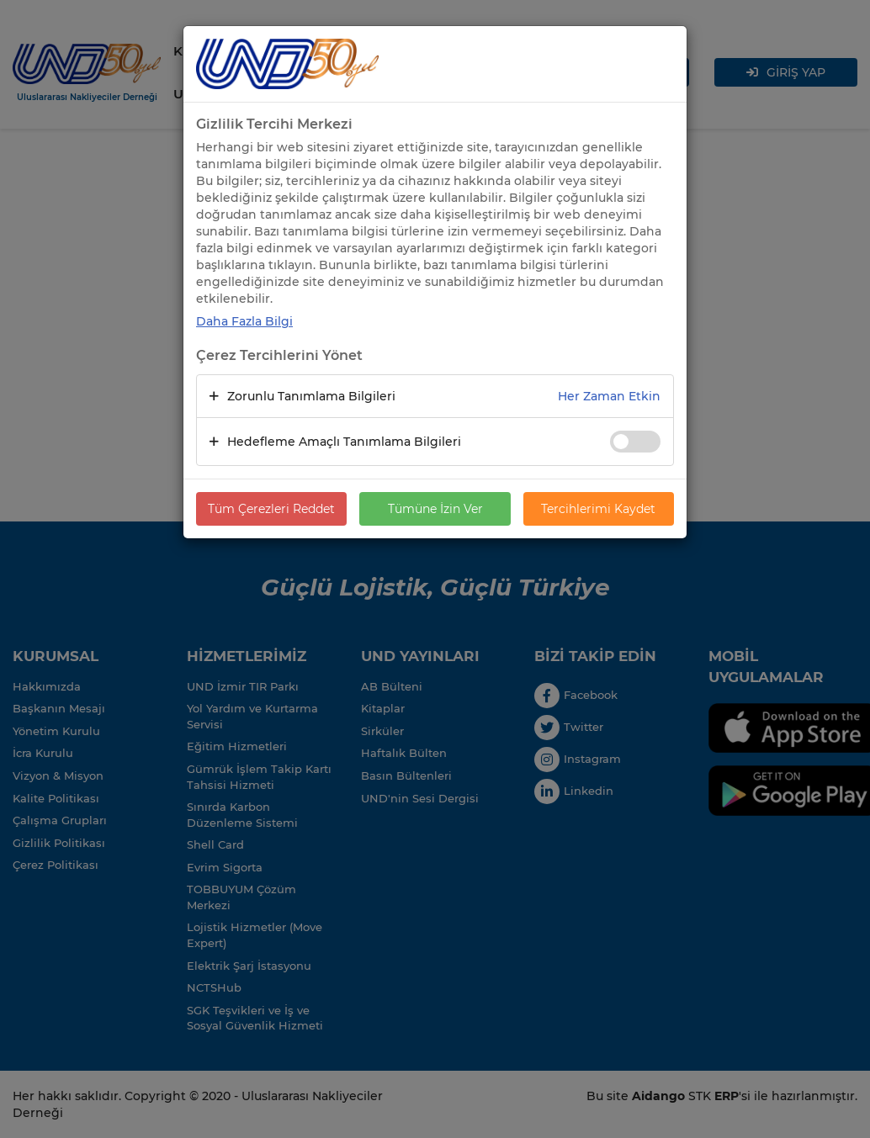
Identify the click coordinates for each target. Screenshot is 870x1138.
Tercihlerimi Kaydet (598, 508)
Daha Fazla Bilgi (244, 321)
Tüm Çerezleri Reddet (271, 508)
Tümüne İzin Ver (435, 508)
